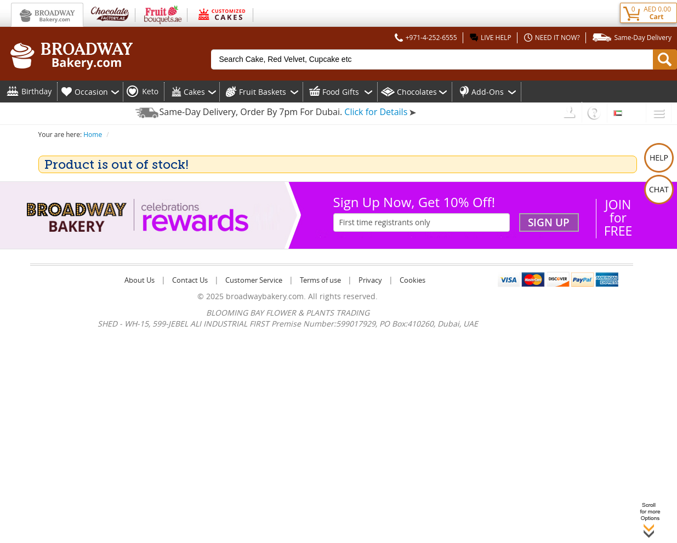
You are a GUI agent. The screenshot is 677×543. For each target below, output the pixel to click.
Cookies (412, 280)
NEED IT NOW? (550, 37)
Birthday (36, 91)
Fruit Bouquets (161, 14)
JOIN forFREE (618, 217)
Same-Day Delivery (631, 37)
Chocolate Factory (109, 14)
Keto (150, 91)
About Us (139, 280)
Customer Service (253, 280)
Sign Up (549, 222)
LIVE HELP (489, 37)
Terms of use (320, 280)
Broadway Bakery (47, 15)
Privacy (370, 280)
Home (92, 134)
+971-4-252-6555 (424, 37)
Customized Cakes (220, 14)
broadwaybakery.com (265, 296)
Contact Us (190, 280)
